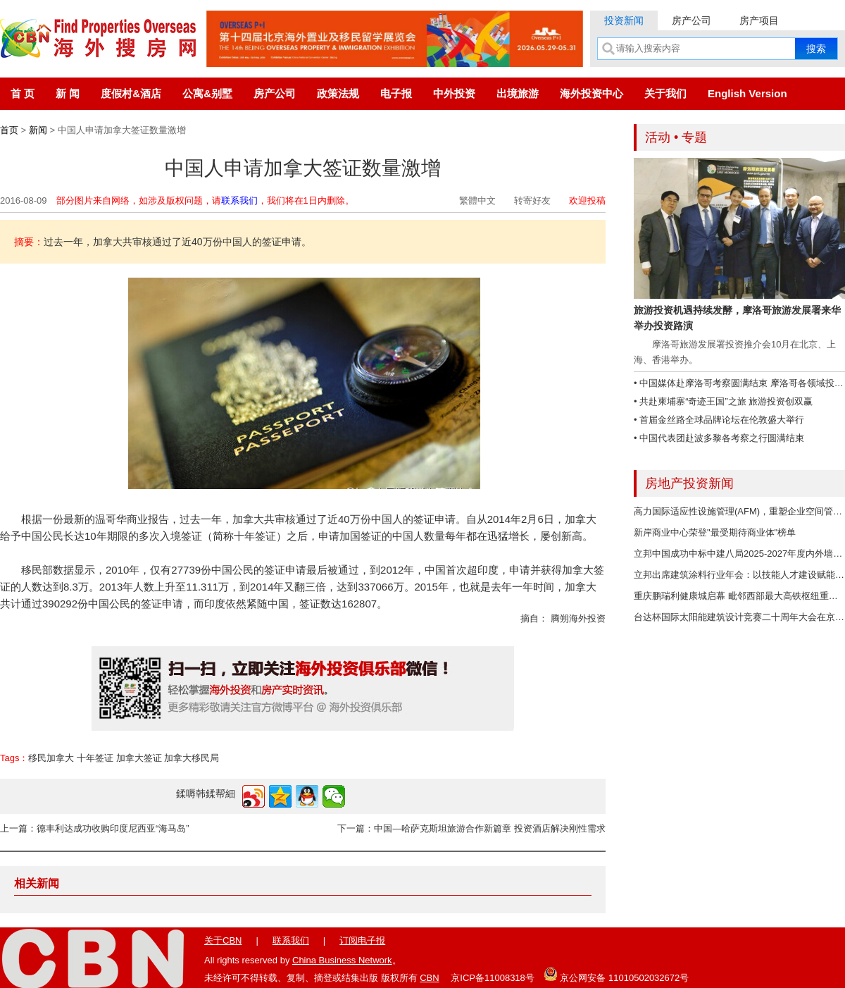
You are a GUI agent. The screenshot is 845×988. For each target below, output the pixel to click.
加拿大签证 (139, 758)
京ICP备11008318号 (492, 977)
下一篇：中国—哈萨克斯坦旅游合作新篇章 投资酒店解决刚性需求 (471, 828)
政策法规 (338, 93)
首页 (9, 130)
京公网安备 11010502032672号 (616, 974)
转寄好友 (532, 200)
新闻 (38, 130)
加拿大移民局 (191, 758)
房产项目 (759, 20)
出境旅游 (517, 93)
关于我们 (665, 93)
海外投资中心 (591, 93)
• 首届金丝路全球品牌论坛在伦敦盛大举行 (719, 419)
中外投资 (454, 93)
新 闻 (68, 93)
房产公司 (691, 20)
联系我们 (239, 200)
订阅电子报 (362, 940)
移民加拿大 (51, 758)
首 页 (23, 93)
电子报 (396, 93)
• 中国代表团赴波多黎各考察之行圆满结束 (719, 438)
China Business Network (342, 960)
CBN (429, 977)
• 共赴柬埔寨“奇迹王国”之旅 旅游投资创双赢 (723, 401)
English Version (747, 93)
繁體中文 (477, 200)
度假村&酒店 (131, 93)
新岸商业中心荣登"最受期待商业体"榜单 (715, 532)
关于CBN (223, 940)
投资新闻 (624, 20)
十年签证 (95, 758)
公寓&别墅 (207, 93)
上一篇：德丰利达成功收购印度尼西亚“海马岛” (94, 828)
